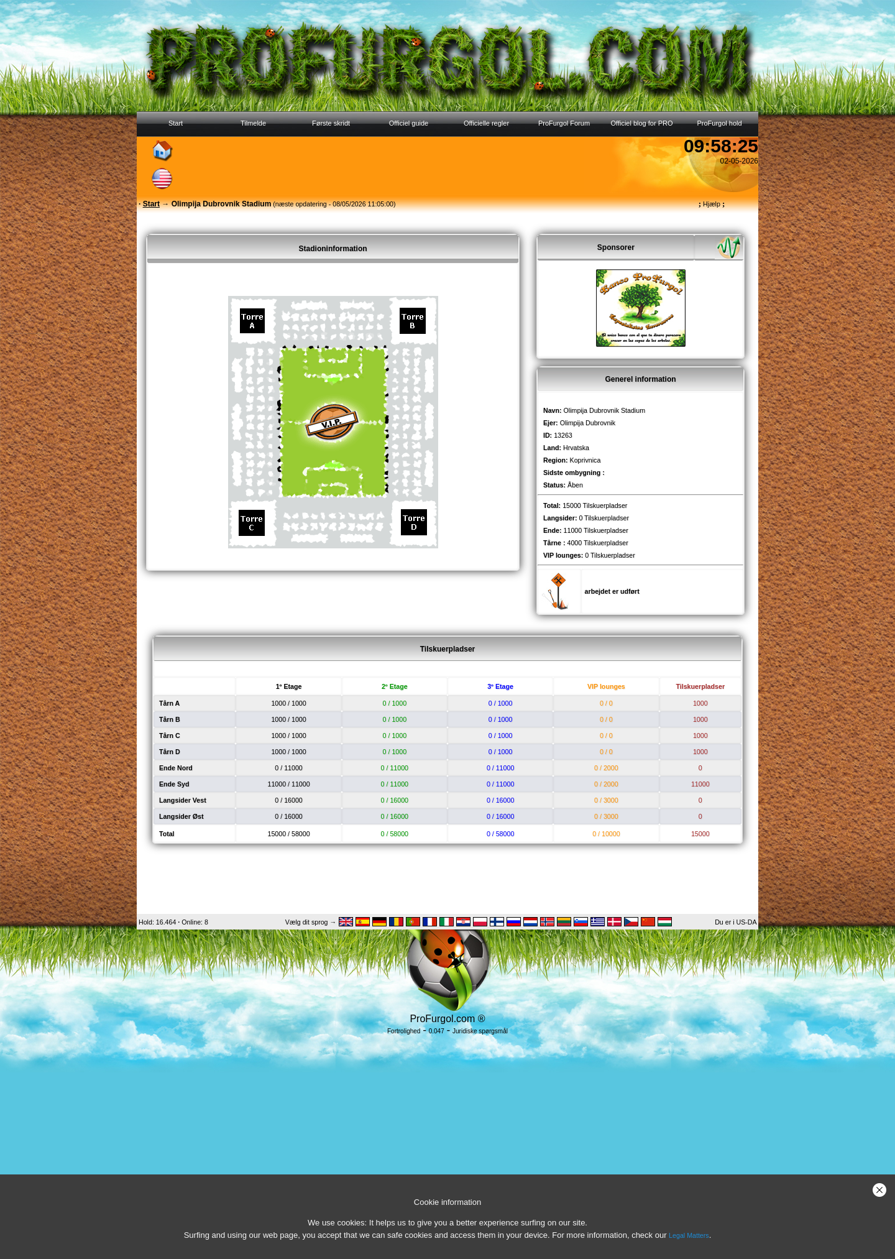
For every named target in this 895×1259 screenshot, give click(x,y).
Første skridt (331, 123)
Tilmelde (253, 123)
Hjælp (712, 204)
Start (175, 123)
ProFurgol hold (719, 123)
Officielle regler (486, 123)
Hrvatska (576, 447)
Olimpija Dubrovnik (587, 423)
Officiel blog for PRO (641, 123)
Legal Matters (689, 1235)
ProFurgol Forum (564, 123)
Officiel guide (408, 123)
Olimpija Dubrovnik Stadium (604, 410)
